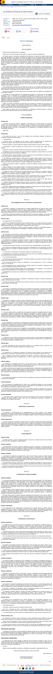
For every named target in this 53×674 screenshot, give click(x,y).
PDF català (35, 31)
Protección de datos (34, 665)
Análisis (8, 37)
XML (20, 31)
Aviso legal (22, 665)
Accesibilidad (28, 665)
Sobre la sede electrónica (11, 665)
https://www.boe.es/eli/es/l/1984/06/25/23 (21, 25)
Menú (44, 4)
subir (50, 661)
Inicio (8, 6)
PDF (8, 31)
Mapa (18, 665)
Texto (3, 37)
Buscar (11, 6)
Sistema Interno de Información (45, 665)
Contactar (4, 665)
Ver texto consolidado (44, 13)
